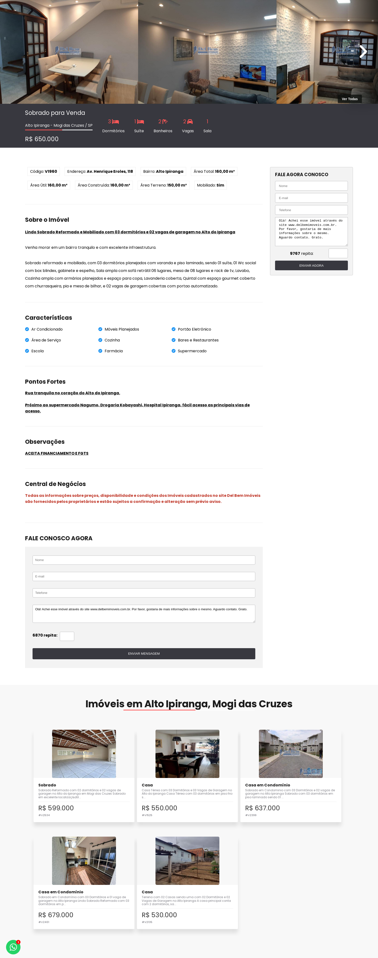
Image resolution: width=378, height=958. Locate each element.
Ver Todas (350, 99)
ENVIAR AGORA (309, 265)
